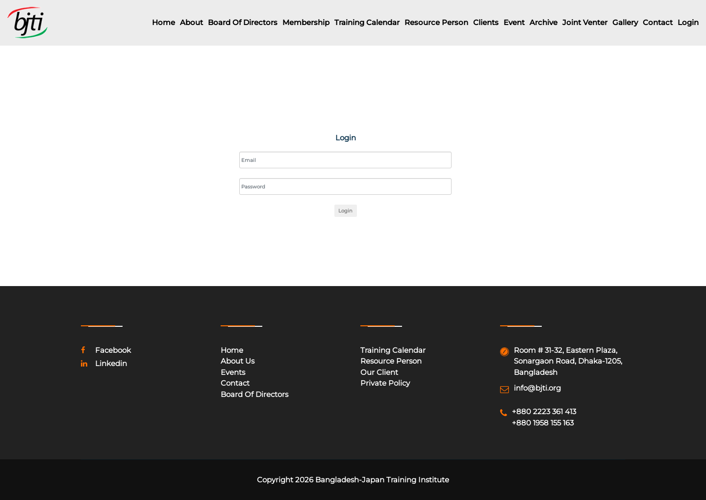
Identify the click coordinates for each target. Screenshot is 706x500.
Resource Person (436, 22)
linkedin (104, 363)
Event (514, 22)
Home (163, 22)
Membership (305, 22)
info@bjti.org (537, 388)
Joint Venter (584, 22)
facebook (106, 350)
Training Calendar (367, 22)
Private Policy (385, 383)
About (191, 22)
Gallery (625, 22)
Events (233, 372)
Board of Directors (242, 22)
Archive (543, 22)
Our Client (379, 372)
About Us (237, 361)
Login (688, 22)
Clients (486, 22)
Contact (658, 22)
